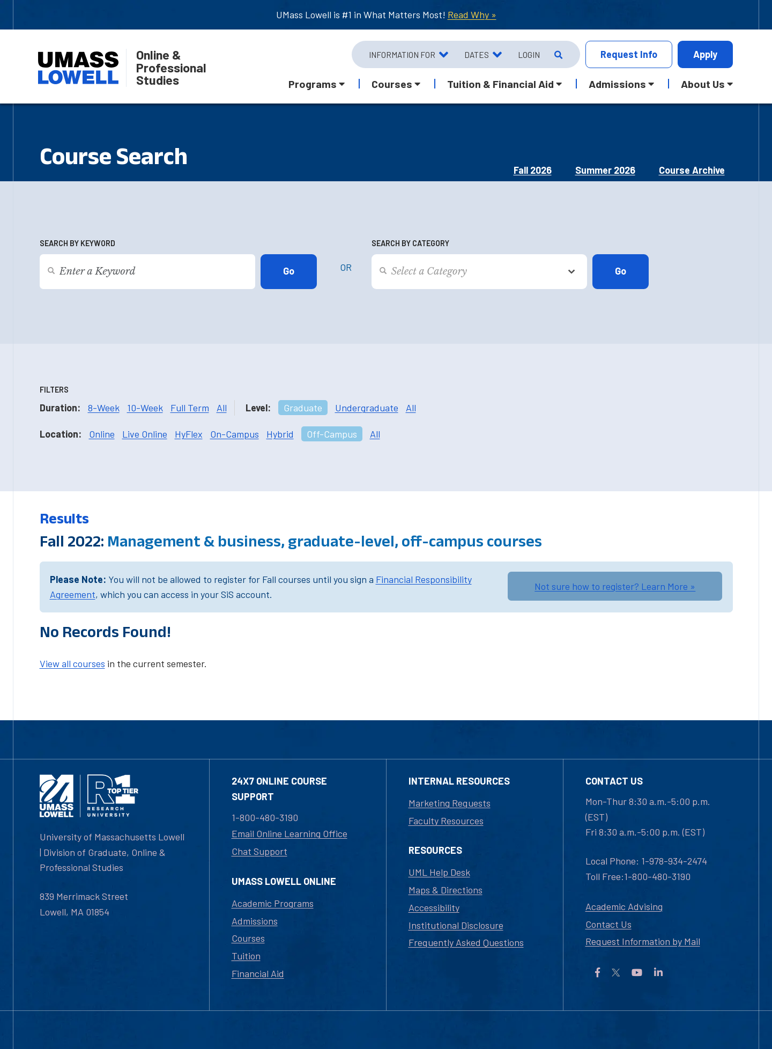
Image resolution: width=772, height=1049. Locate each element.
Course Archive (692, 170)
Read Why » (472, 14)
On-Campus (234, 434)
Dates (476, 55)
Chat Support (259, 851)
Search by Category (410, 243)
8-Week (104, 407)
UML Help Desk (439, 872)
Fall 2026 (533, 170)
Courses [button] (392, 83)
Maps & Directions (445, 890)
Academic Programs (273, 903)
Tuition (246, 956)
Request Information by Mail (642, 941)
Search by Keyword (77, 243)
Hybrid (280, 434)
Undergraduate (366, 407)
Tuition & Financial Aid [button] (500, 83)
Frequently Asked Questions (466, 942)
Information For (402, 55)
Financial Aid (258, 973)
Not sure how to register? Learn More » (615, 586)
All (222, 407)
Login (529, 55)
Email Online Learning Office (289, 833)
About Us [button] (703, 83)
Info (628, 54)
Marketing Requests (450, 803)
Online (102, 434)
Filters (54, 389)
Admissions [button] (617, 83)
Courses (248, 938)
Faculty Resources (446, 820)
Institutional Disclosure (456, 925)
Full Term (189, 407)
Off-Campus (332, 434)
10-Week (145, 407)
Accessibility (434, 907)
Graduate (303, 407)
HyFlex (189, 434)
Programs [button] (312, 83)
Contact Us (608, 924)
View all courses (72, 663)
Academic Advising (624, 906)
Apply (705, 54)
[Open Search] (557, 54)
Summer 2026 (605, 170)
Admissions (255, 921)
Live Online (144, 434)
